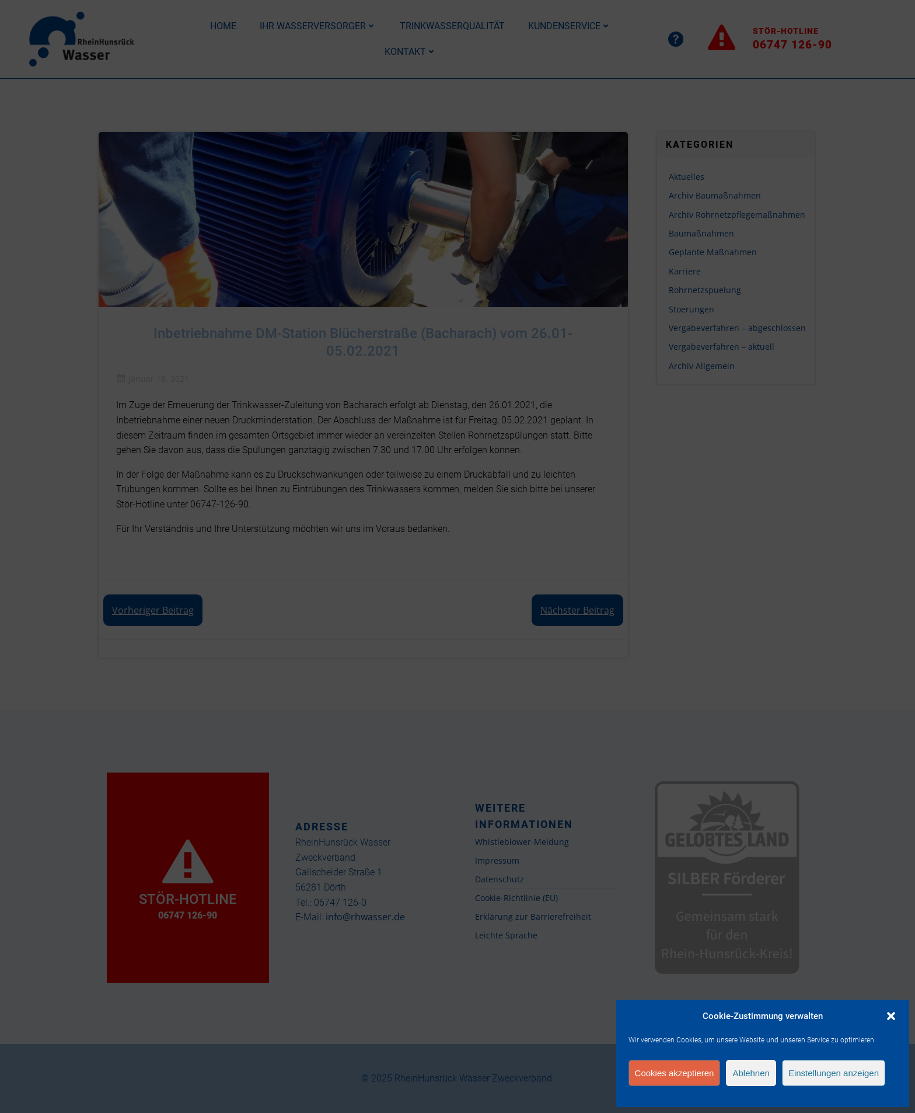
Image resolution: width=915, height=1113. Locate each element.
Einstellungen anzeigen (833, 1073)
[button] (891, 1016)
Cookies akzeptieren (674, 1073)
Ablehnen (750, 1073)
